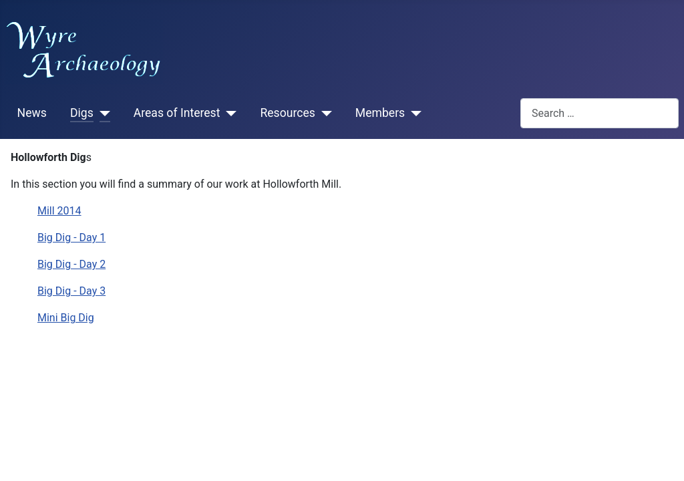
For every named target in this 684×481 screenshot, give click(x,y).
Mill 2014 (59, 210)
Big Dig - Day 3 (71, 291)
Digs (82, 113)
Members (380, 113)
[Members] (413, 113)
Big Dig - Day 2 (71, 264)
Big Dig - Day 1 (71, 237)
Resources (287, 113)
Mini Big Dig (65, 317)
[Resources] (323, 113)
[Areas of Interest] (228, 113)
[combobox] (599, 113)
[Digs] (102, 113)
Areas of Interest (177, 113)
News (32, 113)
